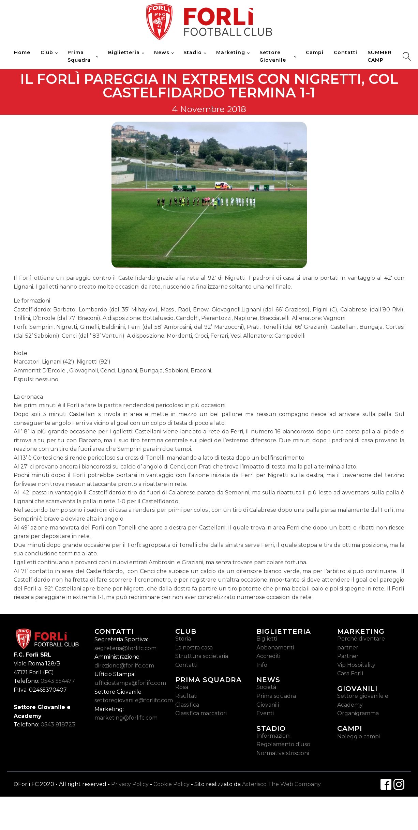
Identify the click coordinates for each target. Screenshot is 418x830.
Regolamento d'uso (283, 744)
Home (22, 52)
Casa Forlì (350, 673)
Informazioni (273, 736)
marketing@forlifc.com (126, 717)
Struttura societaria (201, 656)
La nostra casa (194, 647)
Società (266, 687)
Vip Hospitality (356, 665)
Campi (315, 52)
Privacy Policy (130, 784)
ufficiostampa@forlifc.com (130, 683)
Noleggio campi (358, 736)
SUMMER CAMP (380, 56)
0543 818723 (58, 724)
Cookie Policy (171, 784)
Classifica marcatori (201, 713)
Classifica (187, 705)
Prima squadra (276, 696)
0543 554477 (58, 681)
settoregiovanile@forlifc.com (133, 700)
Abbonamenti (275, 647)
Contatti (345, 52)
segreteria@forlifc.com (125, 648)
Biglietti (266, 638)
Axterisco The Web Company (281, 784)
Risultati (186, 696)
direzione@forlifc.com (124, 665)
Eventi (265, 713)
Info (261, 665)
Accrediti (268, 656)
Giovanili (267, 705)
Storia (183, 638)
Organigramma (358, 713)
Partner (348, 656)
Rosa (181, 687)
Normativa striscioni (282, 753)
